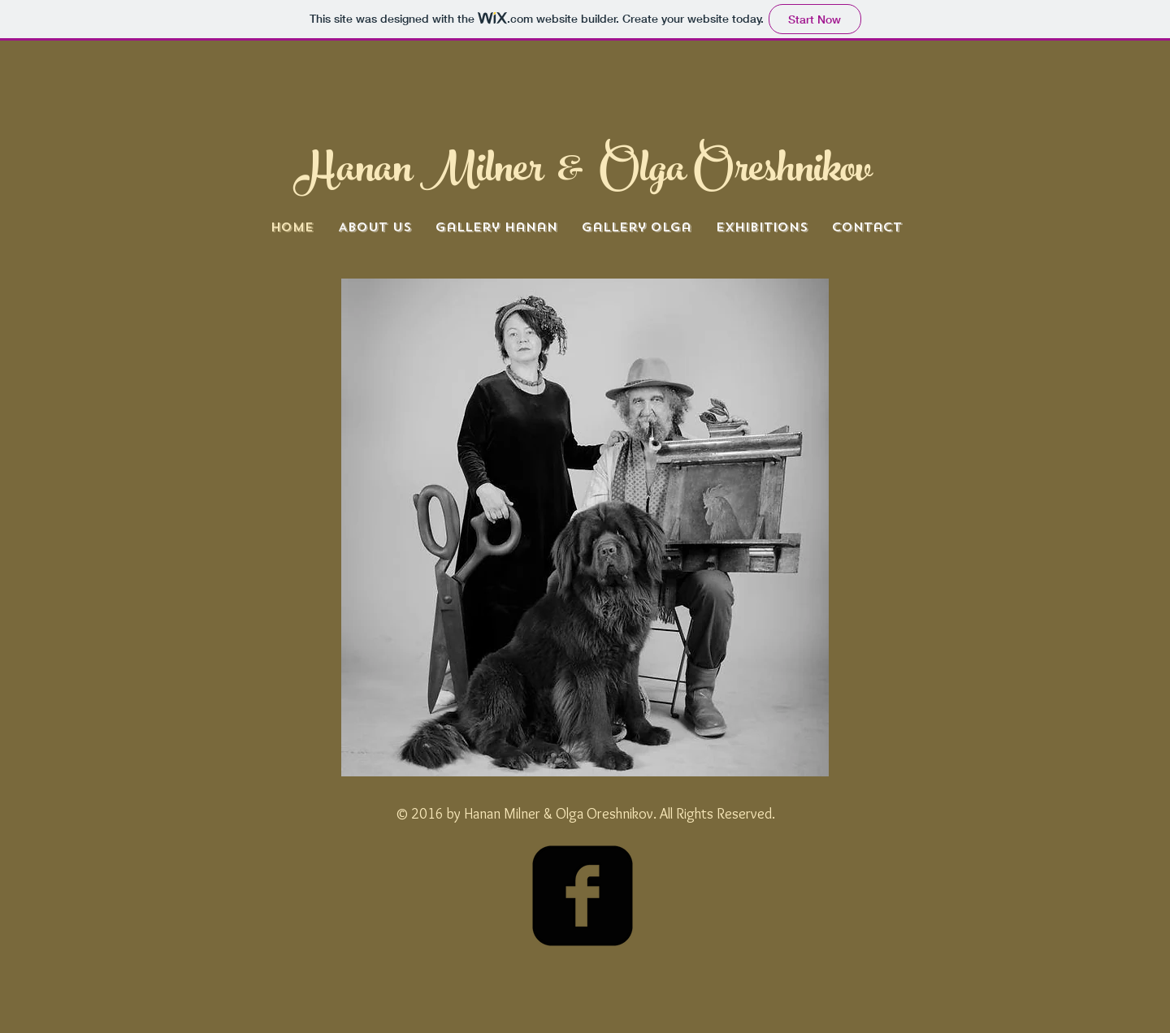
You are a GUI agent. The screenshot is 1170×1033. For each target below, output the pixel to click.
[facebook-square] (582, 896)
